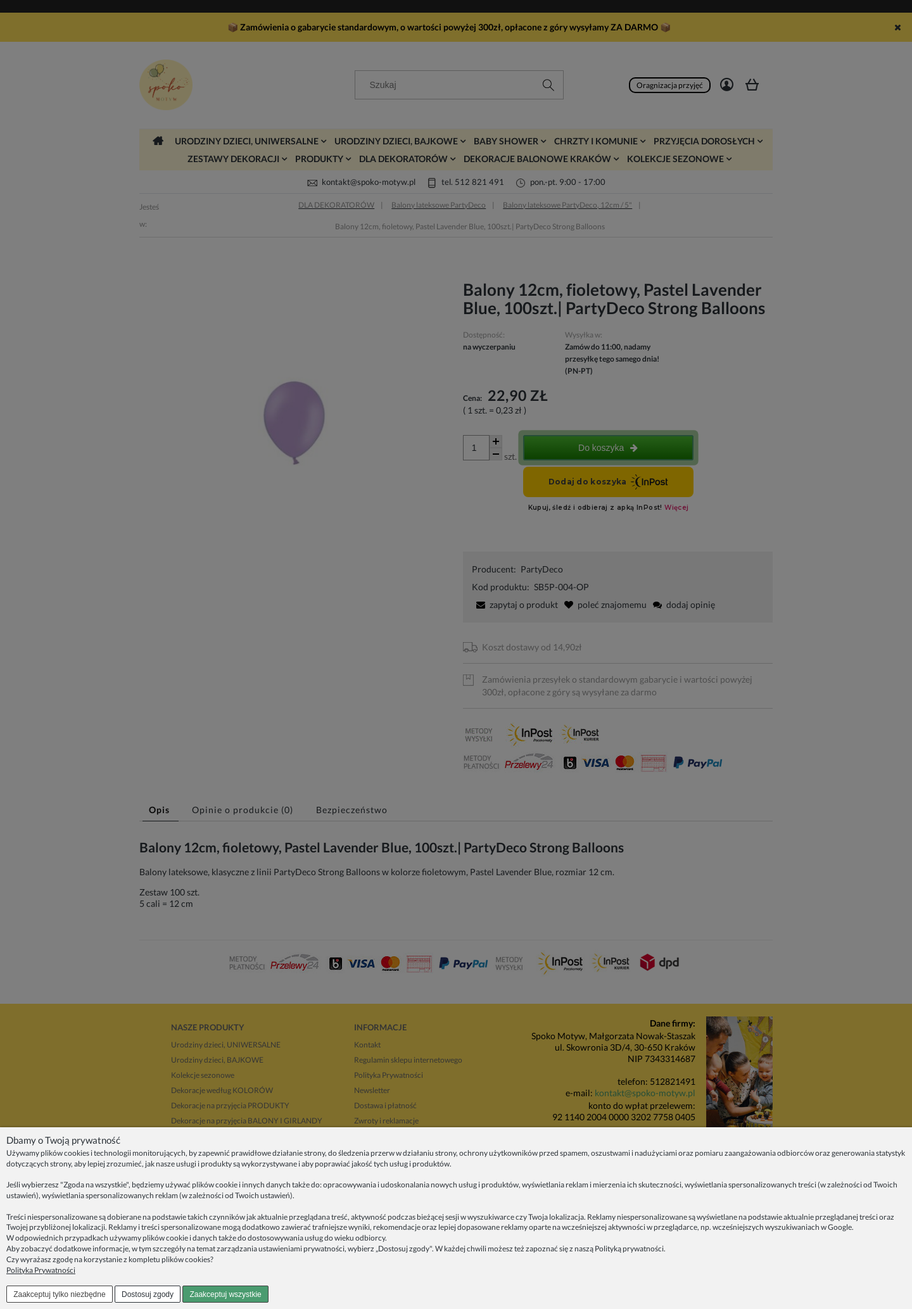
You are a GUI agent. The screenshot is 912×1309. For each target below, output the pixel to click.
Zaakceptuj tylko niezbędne (59, 1294)
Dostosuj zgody (148, 1294)
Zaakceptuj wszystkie (225, 1294)
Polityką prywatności (629, 1248)
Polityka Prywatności (40, 1270)
